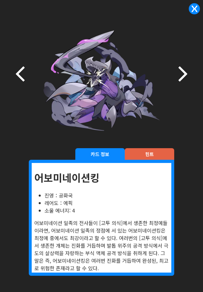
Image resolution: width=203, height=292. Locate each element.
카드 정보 (100, 153)
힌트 (149, 153)
